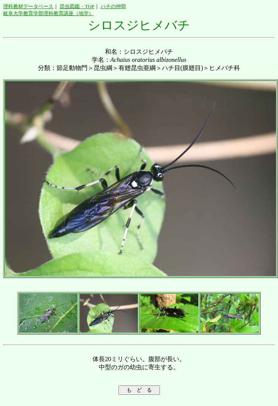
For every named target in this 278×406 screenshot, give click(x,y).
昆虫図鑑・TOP (77, 6)
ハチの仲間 (113, 6)
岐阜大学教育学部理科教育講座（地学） (48, 13)
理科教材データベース (28, 6)
